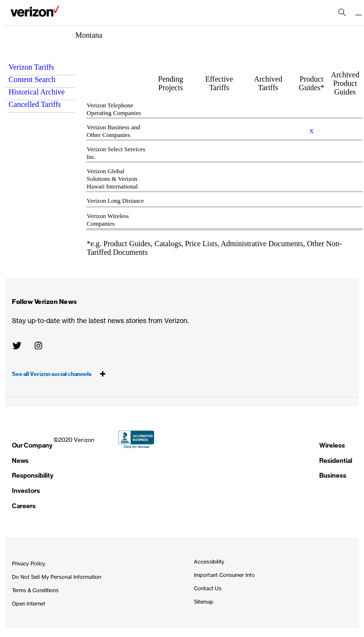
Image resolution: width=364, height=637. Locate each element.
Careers (24, 506)
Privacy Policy (28, 563)
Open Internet (28, 603)
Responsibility (32, 475)
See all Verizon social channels (59, 374)
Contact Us (208, 588)
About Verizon (34, 13)
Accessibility (209, 561)
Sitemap (203, 601)
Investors (26, 491)
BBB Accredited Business (136, 439)
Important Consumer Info (224, 575)
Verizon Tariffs (31, 67)
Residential (335, 461)
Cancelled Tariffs (35, 104)
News (20, 461)
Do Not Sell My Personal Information (56, 577)
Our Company (32, 445)
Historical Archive (37, 92)
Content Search (32, 79)
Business (332, 475)
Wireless (332, 445)
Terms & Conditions (35, 590)
